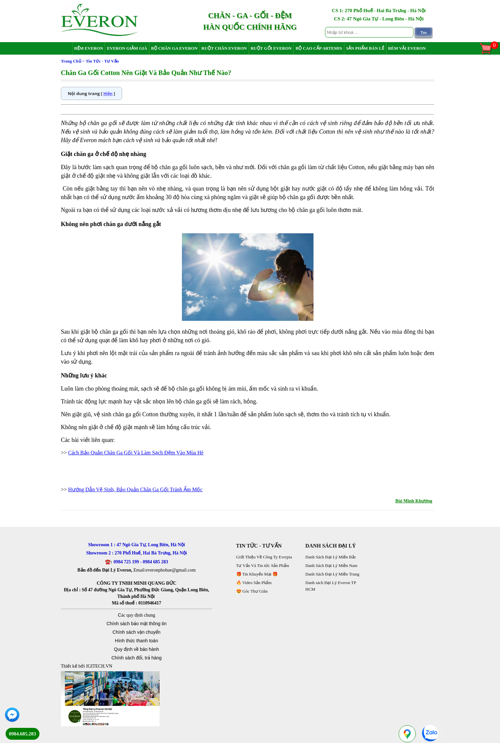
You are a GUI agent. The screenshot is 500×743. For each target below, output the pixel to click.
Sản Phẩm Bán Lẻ (365, 48)
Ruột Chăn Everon (224, 48)
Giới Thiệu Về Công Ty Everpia (264, 556)
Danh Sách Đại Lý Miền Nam (331, 565)
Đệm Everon (88, 48)
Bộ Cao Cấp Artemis (318, 48)
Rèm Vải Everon (407, 48)
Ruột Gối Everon (271, 48)
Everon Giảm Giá (127, 48)
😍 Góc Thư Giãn (252, 591)
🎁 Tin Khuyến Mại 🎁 (257, 574)
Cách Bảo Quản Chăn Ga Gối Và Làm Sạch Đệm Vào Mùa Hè (136, 452)
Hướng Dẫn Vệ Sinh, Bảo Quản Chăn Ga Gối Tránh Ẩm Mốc (135, 489)
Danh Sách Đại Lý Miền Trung (332, 574)
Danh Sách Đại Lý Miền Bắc (330, 556)
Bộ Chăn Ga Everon (174, 48)
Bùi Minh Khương (413, 501)
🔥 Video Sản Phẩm (254, 582)
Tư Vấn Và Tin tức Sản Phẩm (262, 565)
